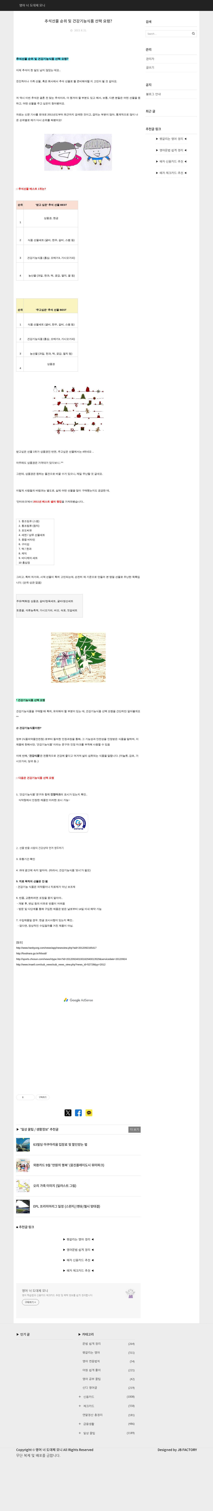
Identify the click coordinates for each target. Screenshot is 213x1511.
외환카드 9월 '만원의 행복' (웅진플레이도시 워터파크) (68, 1218)
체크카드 (108, 1458)
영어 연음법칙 (108, 1413)
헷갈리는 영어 (108, 1405)
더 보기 (134, 1181)
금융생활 (108, 1476)
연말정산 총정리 (108, 1467)
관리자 (150, 59)
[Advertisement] (78, 60)
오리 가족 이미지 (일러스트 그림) (54, 1238)
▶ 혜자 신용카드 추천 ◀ (78, 1312)
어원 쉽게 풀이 (108, 1422)
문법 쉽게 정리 (108, 1396)
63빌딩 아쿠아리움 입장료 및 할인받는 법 (60, 1197)
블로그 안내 (153, 94)
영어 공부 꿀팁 (108, 1431)
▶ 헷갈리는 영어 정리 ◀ (78, 1291)
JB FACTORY (187, 1502)
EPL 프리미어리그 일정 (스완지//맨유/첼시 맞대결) (66, 1259)
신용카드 (108, 1449)
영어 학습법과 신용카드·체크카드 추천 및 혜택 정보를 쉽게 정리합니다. (57, 1347)
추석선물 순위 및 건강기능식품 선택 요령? (78, 21)
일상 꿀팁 (108, 1485)
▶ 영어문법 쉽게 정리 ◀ (78, 1302)
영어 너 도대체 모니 (35, 1343)
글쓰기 (150, 67)
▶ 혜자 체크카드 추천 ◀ (78, 1323)
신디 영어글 (108, 1440)
